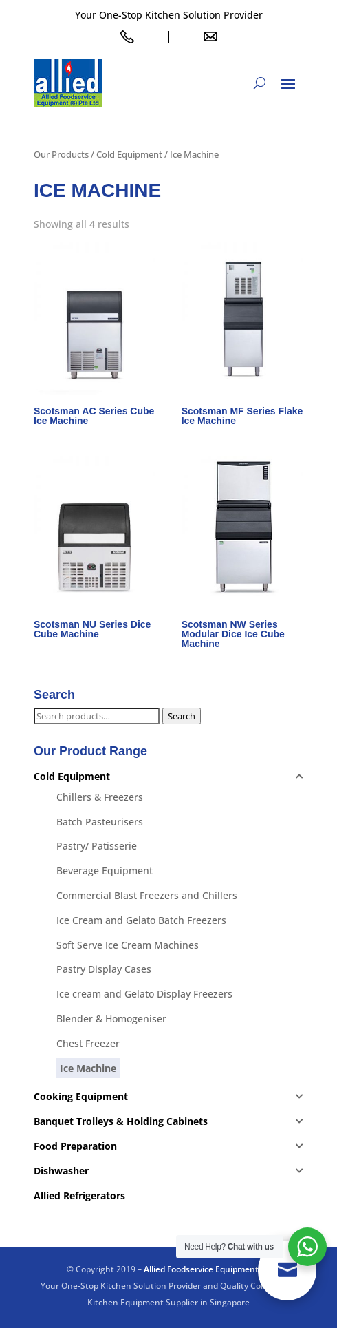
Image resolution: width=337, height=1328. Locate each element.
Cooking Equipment (81, 1096)
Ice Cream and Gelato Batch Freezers (141, 920)
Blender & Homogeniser (111, 1018)
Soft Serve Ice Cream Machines (127, 944)
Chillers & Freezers (99, 796)
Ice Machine (88, 1068)
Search (181, 716)
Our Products (61, 154)
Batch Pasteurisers (99, 821)
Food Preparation (75, 1145)
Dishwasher (61, 1170)
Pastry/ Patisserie (96, 845)
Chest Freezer (88, 1043)
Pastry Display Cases (103, 969)
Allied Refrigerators (79, 1195)
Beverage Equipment (104, 870)
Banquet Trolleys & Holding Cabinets (121, 1121)
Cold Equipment (129, 154)
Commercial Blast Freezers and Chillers (146, 895)
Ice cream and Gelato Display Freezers (144, 993)
